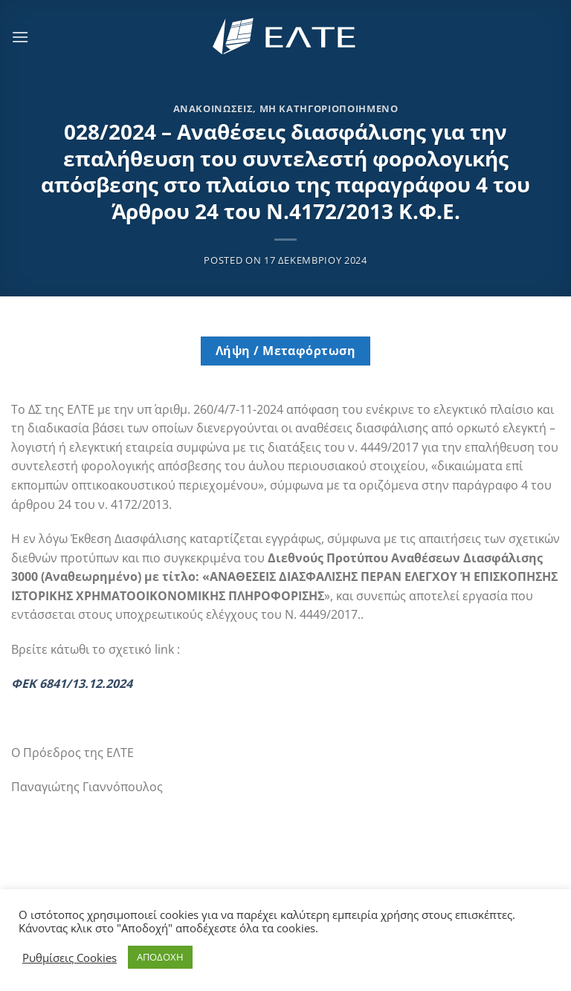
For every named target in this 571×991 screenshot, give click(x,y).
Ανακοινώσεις (213, 108)
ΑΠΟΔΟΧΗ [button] (160, 957)
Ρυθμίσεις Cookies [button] (69, 957)
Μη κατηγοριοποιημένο (329, 108)
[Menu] (20, 37)
